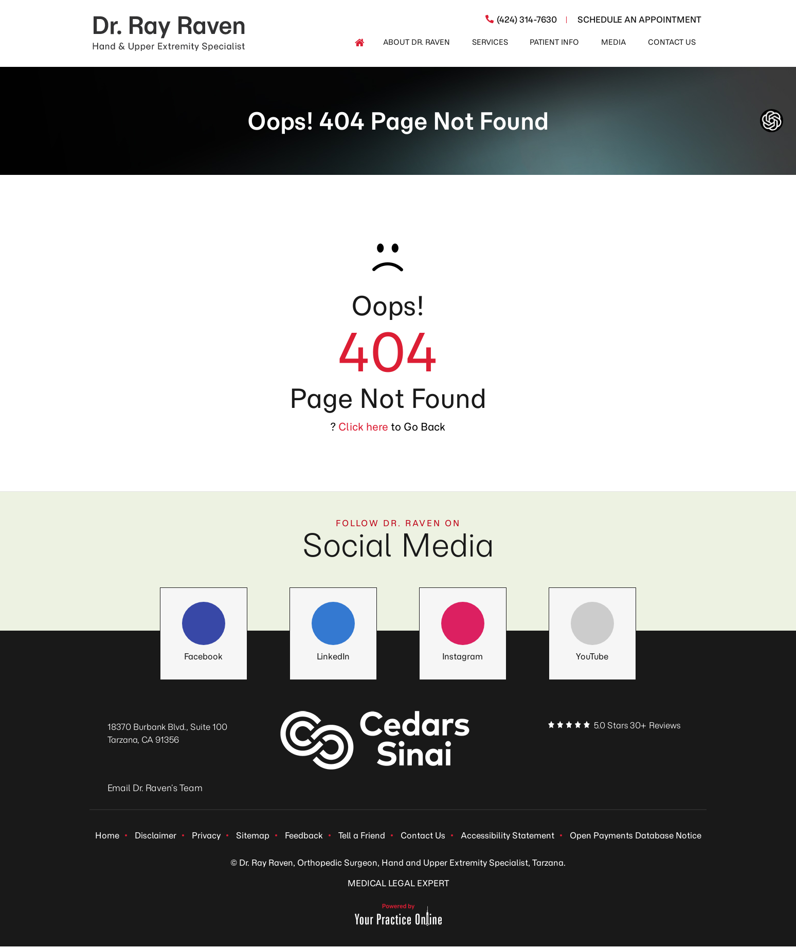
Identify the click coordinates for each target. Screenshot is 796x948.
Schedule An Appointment (639, 19)
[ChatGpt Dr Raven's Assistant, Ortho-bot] (772, 121)
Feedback (304, 836)
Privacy (206, 836)
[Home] (359, 43)
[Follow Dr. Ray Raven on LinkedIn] (333, 627)
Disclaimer (155, 836)
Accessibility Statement (507, 836)
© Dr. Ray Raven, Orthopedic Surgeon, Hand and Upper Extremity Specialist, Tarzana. (398, 864)
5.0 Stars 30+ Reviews (637, 725)
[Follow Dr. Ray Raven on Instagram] (463, 627)
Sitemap (252, 836)
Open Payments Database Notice (635, 836)
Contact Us (423, 836)
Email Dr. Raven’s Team (155, 788)
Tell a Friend (361, 836)
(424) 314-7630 (527, 19)
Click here (363, 427)
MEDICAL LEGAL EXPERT (398, 885)
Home (107, 836)
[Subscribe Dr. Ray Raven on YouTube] (662, 746)
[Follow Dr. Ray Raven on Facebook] (203, 627)
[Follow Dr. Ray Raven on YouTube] (592, 627)
